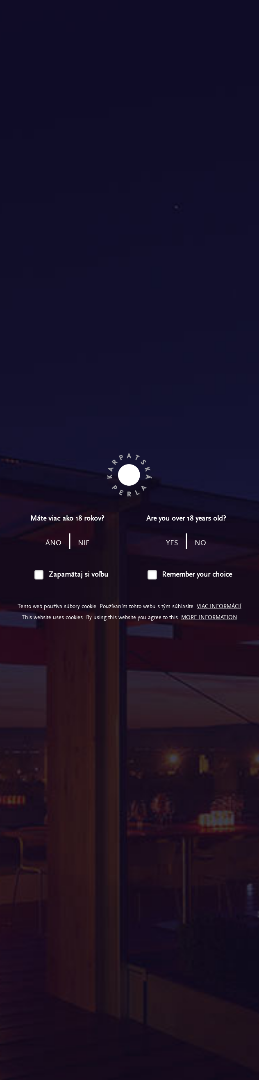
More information (209, 617)
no (200, 543)
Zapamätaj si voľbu (78, 574)
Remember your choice (197, 574)
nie (84, 543)
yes (172, 543)
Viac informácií (219, 606)
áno (53, 543)
